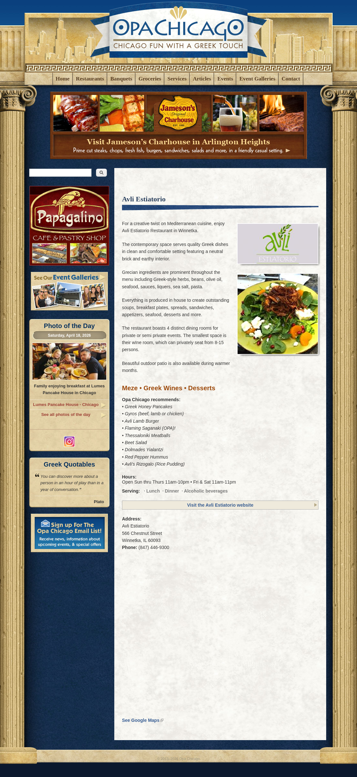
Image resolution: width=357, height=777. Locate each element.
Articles (202, 79)
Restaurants (90, 79)
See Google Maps (142, 720)
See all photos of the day (65, 414)
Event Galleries (257, 79)
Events (225, 79)
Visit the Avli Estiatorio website (220, 505)
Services (177, 79)
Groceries (149, 79)
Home (62, 79)
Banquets (121, 79)
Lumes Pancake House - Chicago (66, 404)
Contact (291, 79)
